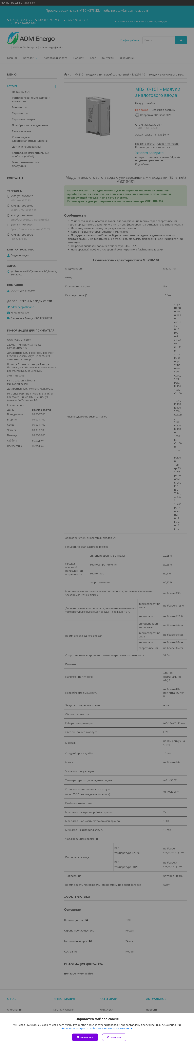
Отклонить (114, 1037)
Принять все (85, 1037)
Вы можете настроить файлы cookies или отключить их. (95, 1028)
